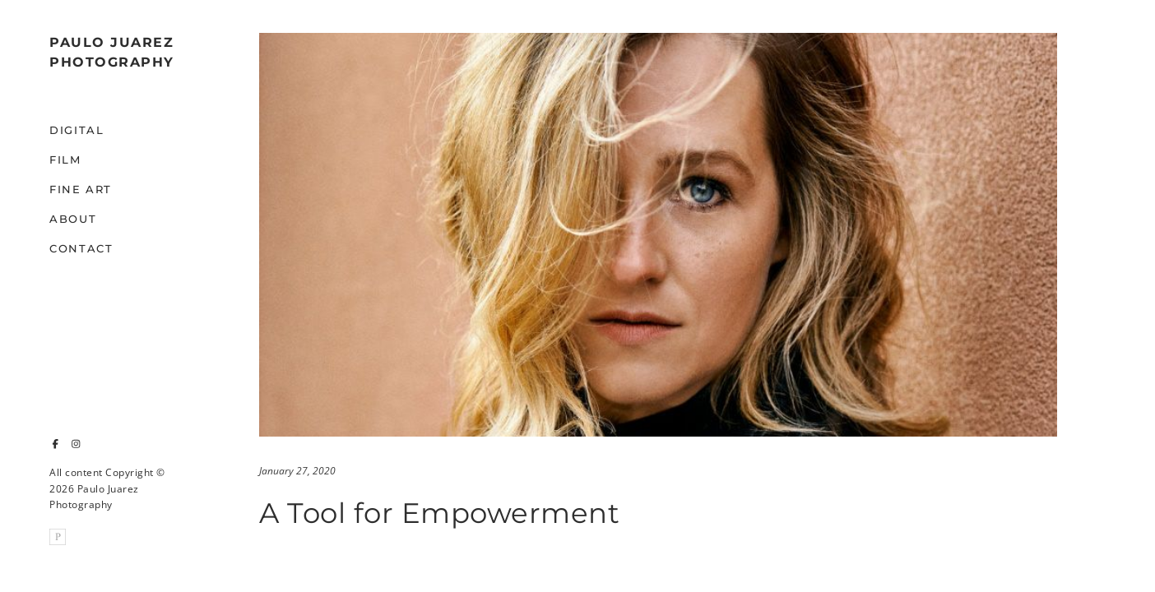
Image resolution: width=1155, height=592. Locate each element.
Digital (76, 129)
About (72, 218)
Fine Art (80, 189)
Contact (81, 248)
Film (65, 159)
